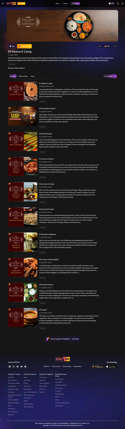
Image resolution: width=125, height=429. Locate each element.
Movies (65, 3)
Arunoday (58, 391)
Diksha (57, 400)
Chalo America (59, 394)
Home (57, 3)
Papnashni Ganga (13, 389)
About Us (46, 367)
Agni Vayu (11, 415)
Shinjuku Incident (28, 404)
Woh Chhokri (58, 382)
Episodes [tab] (12, 76)
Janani (10, 406)
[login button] (122, 3)
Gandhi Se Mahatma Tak (62, 403)
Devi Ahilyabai (59, 379)
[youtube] (21, 366)
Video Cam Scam (44, 383)
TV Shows (75, 3)
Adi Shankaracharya (61, 385)
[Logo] (11, 3)
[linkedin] (17, 366)
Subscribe (21, 3)
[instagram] (25, 366)
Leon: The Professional (30, 392)
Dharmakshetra (12, 380)
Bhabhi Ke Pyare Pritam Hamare (15, 396)
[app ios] (111, 367)
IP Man (26, 383)
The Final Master (28, 407)
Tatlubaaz (42, 380)
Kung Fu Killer (28, 389)
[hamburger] (3, 3)
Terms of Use (56, 367)
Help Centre (77, 367)
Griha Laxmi (43, 377)
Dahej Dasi (11, 377)
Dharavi (57, 397)
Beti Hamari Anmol (13, 403)
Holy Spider (27, 380)
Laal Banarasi (12, 386)
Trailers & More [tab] (23, 76)
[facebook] (9, 366)
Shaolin (26, 401)
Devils (25, 377)
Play (12, 46)
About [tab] (32, 76)
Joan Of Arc (27, 386)
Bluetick (41, 392)
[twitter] (13, 366)
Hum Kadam (11, 409)
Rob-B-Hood (27, 398)
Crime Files (11, 392)
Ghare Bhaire (59, 406)
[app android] (98, 367)
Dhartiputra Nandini (14, 383)
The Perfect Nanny (29, 395)
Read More (12, 64)
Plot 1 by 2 (42, 389)
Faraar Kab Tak (12, 412)
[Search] (118, 3)
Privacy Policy (67, 367)
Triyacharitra (59, 388)
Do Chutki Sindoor (13, 400)
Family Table (43, 386)
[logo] (62, 359)
